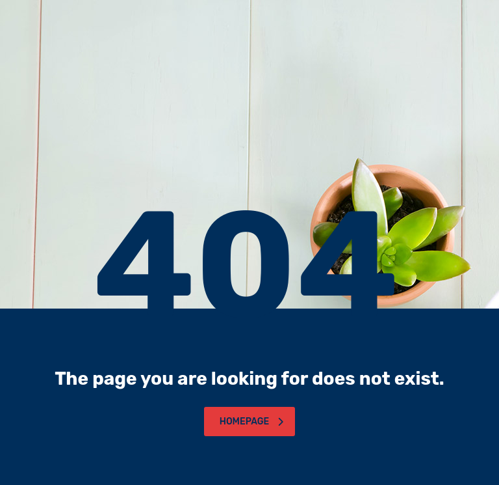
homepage (252, 421)
